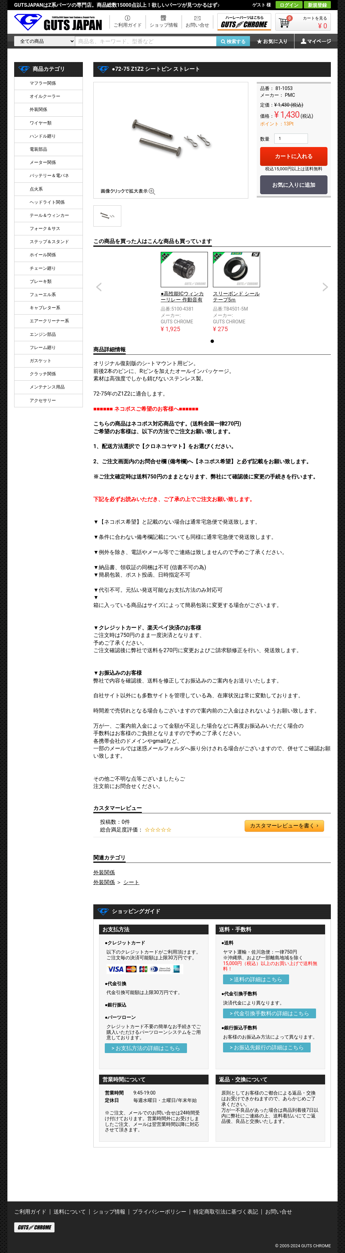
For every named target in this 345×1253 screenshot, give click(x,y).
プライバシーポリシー (159, 1211)
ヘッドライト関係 (47, 202)
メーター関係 (43, 162)
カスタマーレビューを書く (284, 825)
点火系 (36, 189)
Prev (98, 287)
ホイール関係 (43, 254)
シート (131, 882)
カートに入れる (294, 156)
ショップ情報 (164, 25)
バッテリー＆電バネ (49, 175)
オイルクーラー (45, 96)
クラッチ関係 (43, 373)
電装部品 (38, 149)
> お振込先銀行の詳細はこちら (267, 1047)
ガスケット (41, 360)
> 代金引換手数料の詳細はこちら (269, 1013)
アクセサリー (43, 400)
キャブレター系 (45, 307)
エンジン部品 (43, 334)
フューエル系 (43, 294)
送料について (70, 1211)
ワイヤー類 (41, 122)
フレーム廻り (43, 347)
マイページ (312, 41)
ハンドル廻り (43, 136)
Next (325, 287)
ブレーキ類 (41, 281)
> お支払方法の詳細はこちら (146, 1048)
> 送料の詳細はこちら (256, 979)
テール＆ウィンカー (49, 215)
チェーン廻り (43, 268)
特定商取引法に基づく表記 (225, 1211)
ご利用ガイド (128, 25)
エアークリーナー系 (49, 320)
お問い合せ (197, 25)
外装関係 (104, 872)
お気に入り (275, 41)
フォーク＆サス (45, 228)
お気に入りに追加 (293, 185)
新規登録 (317, 5)
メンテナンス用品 (47, 386)
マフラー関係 (43, 83)
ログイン (289, 5)
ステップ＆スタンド (49, 241)
